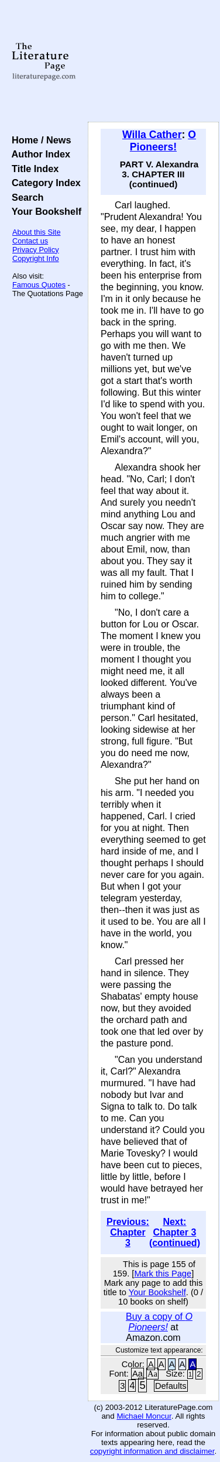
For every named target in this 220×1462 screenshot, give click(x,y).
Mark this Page (162, 1273)
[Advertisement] (153, 61)
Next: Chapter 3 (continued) (174, 1232)
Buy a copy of (159, 1322)
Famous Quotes (39, 284)
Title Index (32, 168)
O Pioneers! (163, 141)
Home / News (38, 140)
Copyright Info (35, 258)
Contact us (30, 240)
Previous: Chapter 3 (127, 1232)
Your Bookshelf (43, 211)
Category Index (43, 182)
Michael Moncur (143, 1416)
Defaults (171, 1386)
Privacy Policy (35, 249)
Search (24, 197)
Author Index (38, 154)
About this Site (36, 232)
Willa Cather (152, 134)
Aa (137, 1373)
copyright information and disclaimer (152, 1451)
